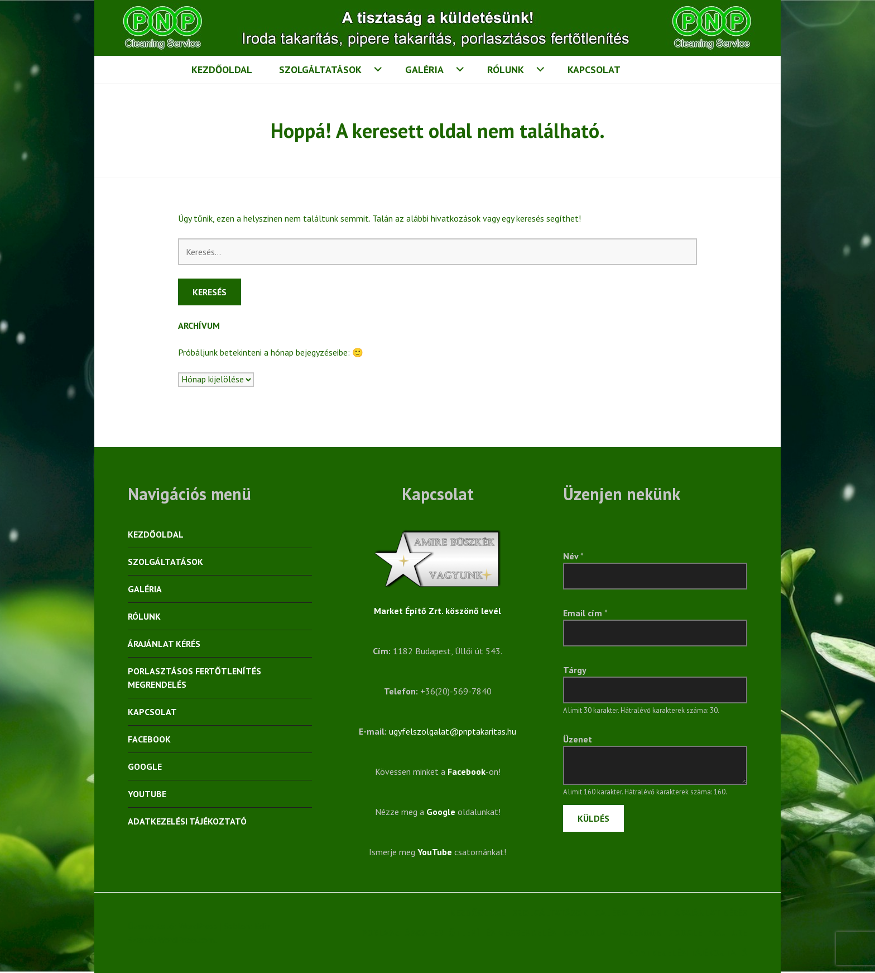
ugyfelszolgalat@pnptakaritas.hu (452, 731)
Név (573, 556)
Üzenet (577, 739)
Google (145, 766)
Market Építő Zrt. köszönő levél (437, 610)
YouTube (147, 793)
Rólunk (505, 69)
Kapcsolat (594, 69)
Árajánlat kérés (164, 643)
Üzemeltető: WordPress (173, 926)
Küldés (593, 818)
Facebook (149, 739)
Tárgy (574, 669)
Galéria (424, 69)
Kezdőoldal (221, 69)
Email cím (585, 613)
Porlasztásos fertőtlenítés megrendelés (194, 677)
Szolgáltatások (320, 69)
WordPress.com (186, 939)
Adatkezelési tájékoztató (187, 821)
